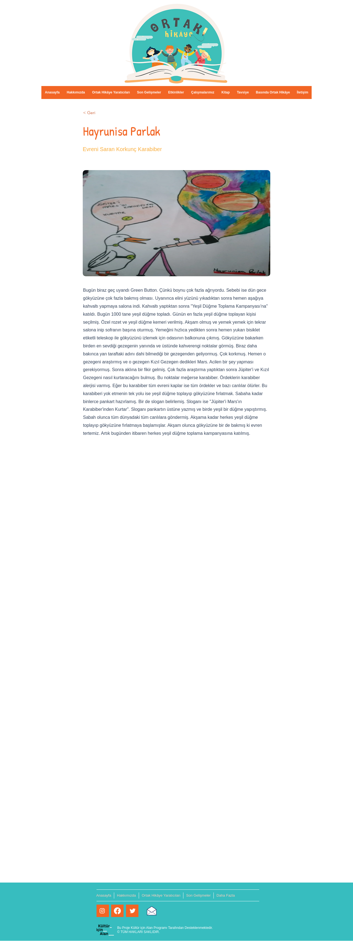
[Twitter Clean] (132, 910)
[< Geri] (101, 112)
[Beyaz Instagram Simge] (102, 910)
